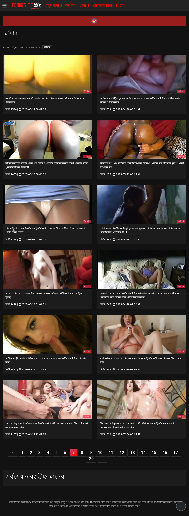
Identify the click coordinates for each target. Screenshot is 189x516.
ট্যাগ (122, 5)
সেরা (83, 5)
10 (100, 452)
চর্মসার (47, 47)
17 (175, 452)
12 (122, 452)
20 (91, 458)
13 (132, 452)
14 (143, 452)
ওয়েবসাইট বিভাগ (103, 5)
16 (165, 452)
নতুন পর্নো (53, 5)
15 (154, 452)
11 (111, 452)
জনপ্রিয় (70, 5)
